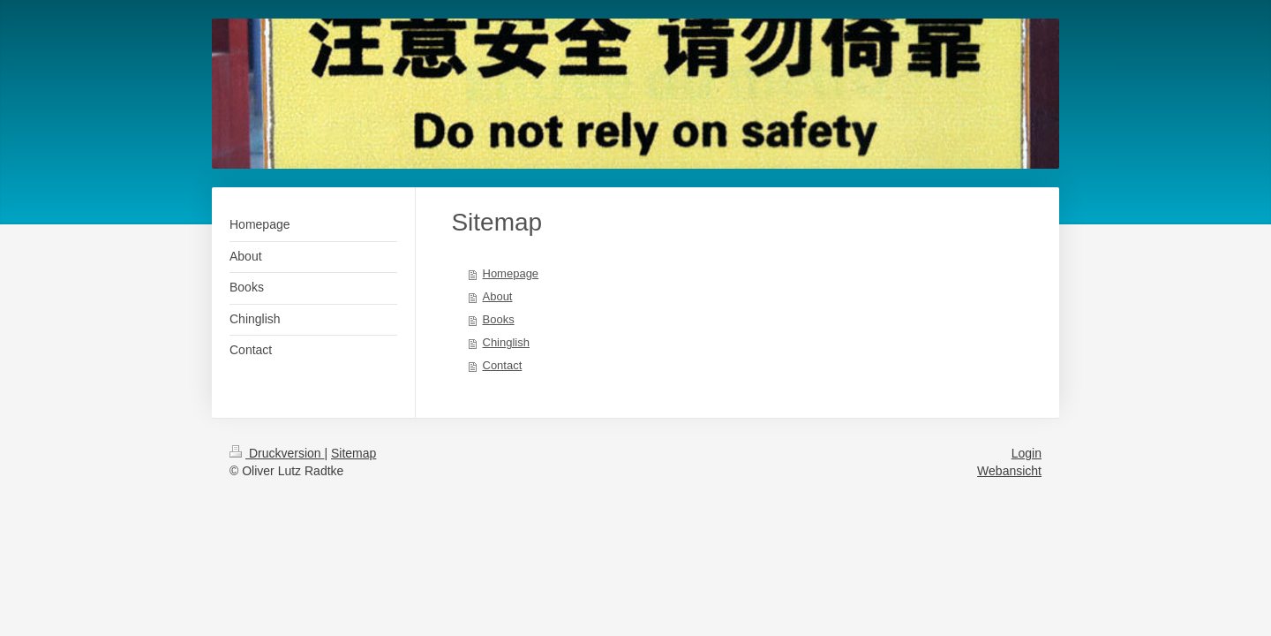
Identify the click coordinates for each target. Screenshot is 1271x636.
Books (499, 319)
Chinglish (506, 342)
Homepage (511, 273)
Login (1027, 453)
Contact (503, 365)
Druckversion (276, 453)
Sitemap (353, 453)
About (498, 296)
